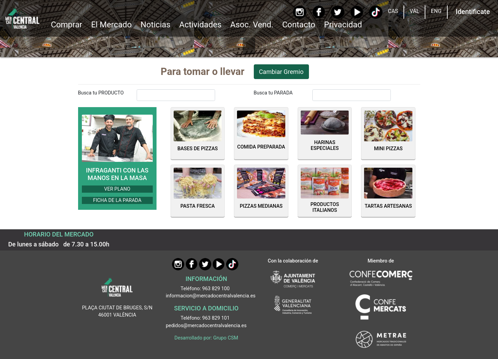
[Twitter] (337, 12)
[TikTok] (375, 12)
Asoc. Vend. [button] (251, 24)
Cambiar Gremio (281, 71)
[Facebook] (318, 12)
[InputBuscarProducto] (176, 95)
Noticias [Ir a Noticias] (155, 24)
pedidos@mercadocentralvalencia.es (206, 326)
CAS (393, 11)
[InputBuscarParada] (351, 95)
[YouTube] (356, 12)
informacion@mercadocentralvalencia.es (211, 296)
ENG (436, 11)
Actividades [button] (200, 24)
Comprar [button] (66, 24)
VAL (414, 11)
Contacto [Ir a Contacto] (298, 24)
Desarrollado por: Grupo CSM (206, 338)
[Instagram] (299, 12)
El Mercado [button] (111, 24)
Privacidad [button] (343, 24)
